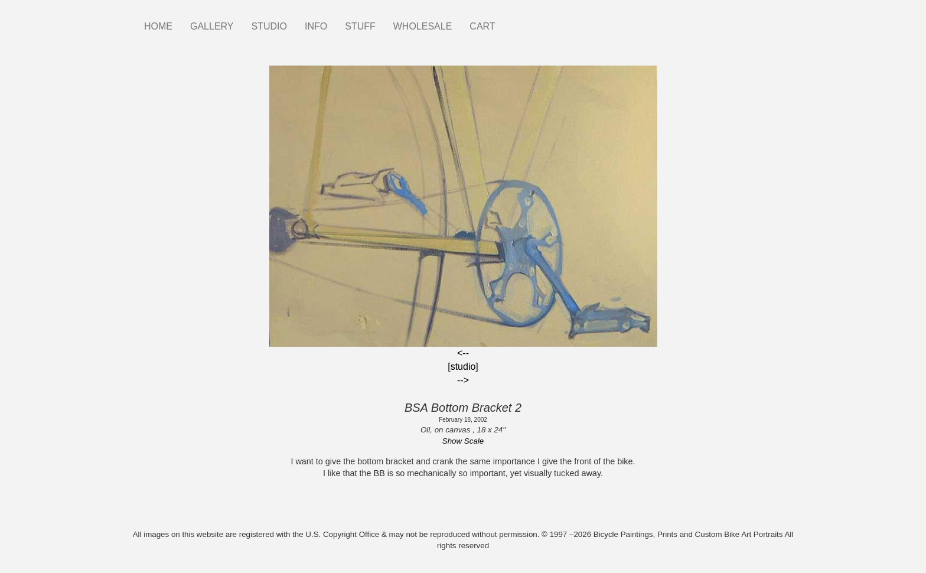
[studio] (463, 367)
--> (463, 380)
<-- (463, 353)
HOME (158, 26)
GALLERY (212, 26)
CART (482, 26)
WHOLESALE (422, 26)
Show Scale (463, 441)
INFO (316, 26)
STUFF (360, 26)
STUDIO (269, 26)
